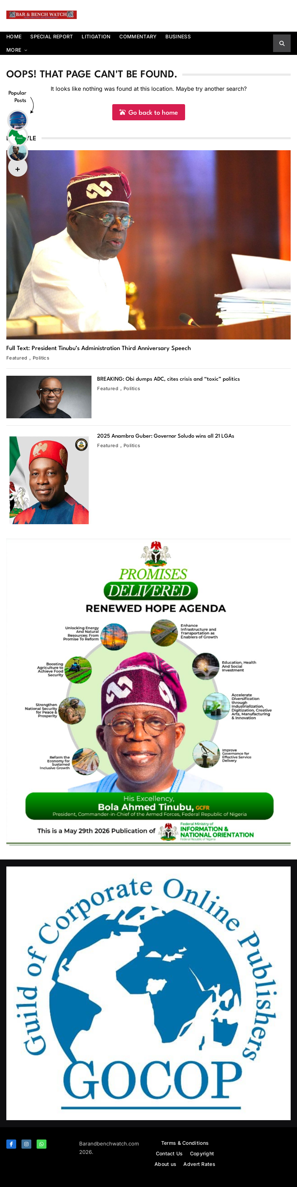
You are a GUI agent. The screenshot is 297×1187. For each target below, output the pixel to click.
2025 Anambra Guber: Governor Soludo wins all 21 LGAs (165, 436)
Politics (41, 358)
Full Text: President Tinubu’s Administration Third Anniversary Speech (98, 348)
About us (165, 1164)
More (13, 50)
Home (13, 36)
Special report (51, 36)
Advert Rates (199, 1164)
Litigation (96, 36)
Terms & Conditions (185, 1143)
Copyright (202, 1153)
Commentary (138, 36)
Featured (16, 358)
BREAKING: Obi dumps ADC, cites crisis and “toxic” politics (168, 379)
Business (177, 36)
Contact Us (169, 1153)
